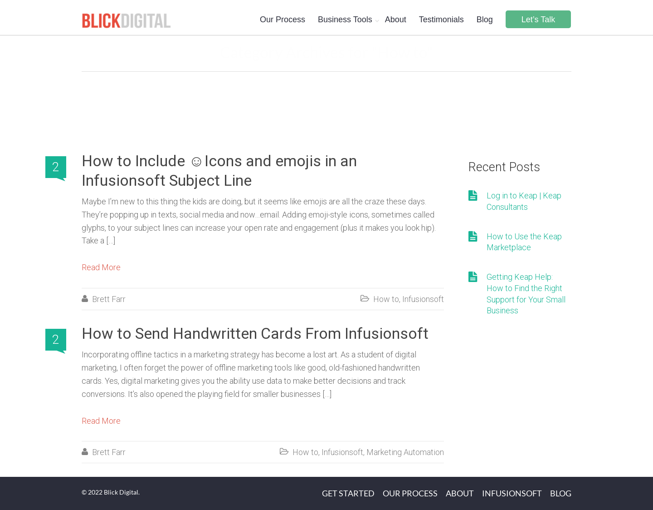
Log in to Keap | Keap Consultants (524, 201)
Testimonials (441, 19)
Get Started (348, 493)
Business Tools (345, 19)
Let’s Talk (538, 19)
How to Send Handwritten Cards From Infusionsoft (255, 333)
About (395, 19)
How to (386, 299)
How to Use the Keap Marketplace (524, 242)
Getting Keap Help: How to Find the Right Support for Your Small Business (526, 293)
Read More (101, 267)
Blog (485, 19)
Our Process (282, 19)
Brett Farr (109, 299)
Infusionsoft (423, 299)
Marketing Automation (405, 452)
